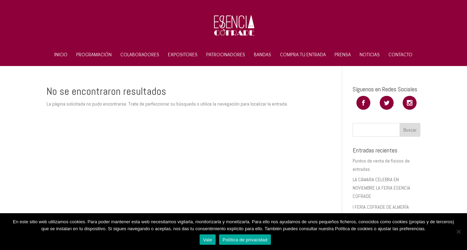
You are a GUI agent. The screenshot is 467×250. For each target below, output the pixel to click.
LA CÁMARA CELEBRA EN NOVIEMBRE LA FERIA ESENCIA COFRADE (381, 187)
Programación (94, 55)
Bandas (262, 55)
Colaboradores (139, 55)
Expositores (183, 55)
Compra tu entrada (303, 55)
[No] (458, 231)
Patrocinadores (225, 55)
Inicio (60, 55)
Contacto (400, 55)
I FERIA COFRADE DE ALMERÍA (381, 207)
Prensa (343, 55)
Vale (207, 239)
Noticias (370, 55)
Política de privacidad (245, 239)
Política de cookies (353, 228)
